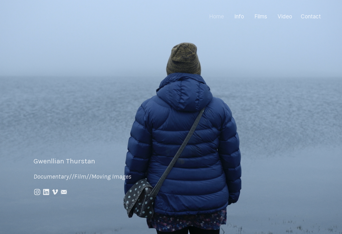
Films (260, 16)
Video (285, 16)
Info (239, 16)
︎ (37, 192)
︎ (55, 192)
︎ (64, 192)
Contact (311, 16)
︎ (46, 192)
